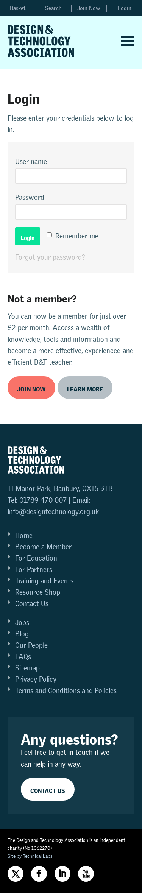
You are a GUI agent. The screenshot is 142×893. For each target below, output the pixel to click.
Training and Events (44, 581)
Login (124, 8)
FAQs (23, 656)
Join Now (88, 8)
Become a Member (43, 546)
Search (53, 8)
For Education (36, 558)
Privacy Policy (35, 679)
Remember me (76, 236)
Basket (18, 8)
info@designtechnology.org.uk (53, 511)
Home (24, 535)
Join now (31, 387)
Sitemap (27, 668)
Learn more (85, 387)
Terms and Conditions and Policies (66, 690)
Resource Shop (37, 592)
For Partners (33, 569)
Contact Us (31, 603)
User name (31, 161)
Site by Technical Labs (30, 856)
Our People (31, 645)
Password (29, 197)
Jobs (22, 622)
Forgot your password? (50, 257)
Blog (22, 634)
